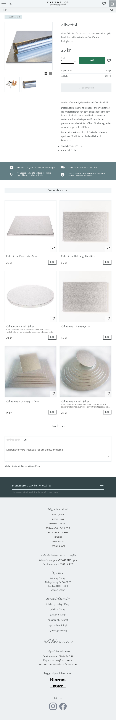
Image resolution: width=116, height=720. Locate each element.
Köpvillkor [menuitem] (58, 519)
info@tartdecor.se (64, 660)
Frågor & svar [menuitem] (58, 546)
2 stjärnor (10, 439)
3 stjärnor (13, 439)
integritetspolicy (52, 492)
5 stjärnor (18, 439)
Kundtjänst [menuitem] (58, 515)
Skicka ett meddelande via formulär (58, 665)
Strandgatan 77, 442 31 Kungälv (61, 560)
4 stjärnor (15, 439)
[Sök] (112, 10)
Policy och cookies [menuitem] (58, 532)
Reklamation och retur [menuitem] (58, 528)
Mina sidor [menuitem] (10, 3)
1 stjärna (7, 439)
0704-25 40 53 (66, 656)
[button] (4, 5)
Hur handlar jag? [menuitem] (58, 523)
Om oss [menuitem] (58, 537)
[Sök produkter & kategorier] (55, 10)
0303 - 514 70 (66, 564)
